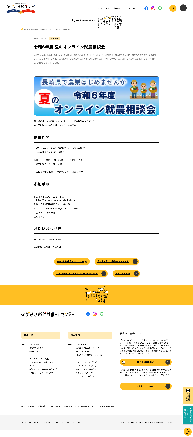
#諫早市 (152, 62)
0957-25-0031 (52, 254)
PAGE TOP (187, 432)
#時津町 (135, 62)
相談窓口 (118, 8)
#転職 (108, 62)
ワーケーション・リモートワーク (80, 414)
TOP (26, 37)
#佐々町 (130, 66)
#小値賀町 (38, 70)
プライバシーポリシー (29, 430)
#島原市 (46, 66)
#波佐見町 (93, 66)
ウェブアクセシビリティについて (69, 430)
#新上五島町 (149, 66)
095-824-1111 (35, 370)
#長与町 (126, 62)
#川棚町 (84, 66)
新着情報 (34, 37)
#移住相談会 (79, 62)
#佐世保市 (104, 66)
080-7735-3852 (83, 370)
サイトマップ (47, 430)
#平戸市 (113, 66)
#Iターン (100, 62)
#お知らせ (68, 62)
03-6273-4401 (83, 373)
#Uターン (91, 62)
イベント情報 (103, 8)
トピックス (55, 414)
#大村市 (37, 66)
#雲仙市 (54, 66)
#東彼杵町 (74, 66)
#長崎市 (118, 62)
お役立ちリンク (107, 414)
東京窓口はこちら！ (145, 394)
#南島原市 (64, 66)
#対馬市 (56, 70)
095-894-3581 (36, 366)
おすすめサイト (133, 8)
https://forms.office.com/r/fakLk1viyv (55, 207)
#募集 (43, 62)
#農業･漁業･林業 (54, 62)
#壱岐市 (48, 70)
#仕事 (36, 62)
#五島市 (139, 66)
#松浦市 (122, 66)
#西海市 (143, 62)
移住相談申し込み (145, 369)
